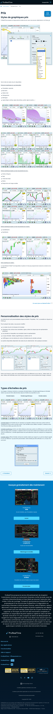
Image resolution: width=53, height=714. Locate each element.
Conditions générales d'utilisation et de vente (26, 687)
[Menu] (50, 2)
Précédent (6, 473)
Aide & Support (6, 6)
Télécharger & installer (26, 552)
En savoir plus (26, 586)
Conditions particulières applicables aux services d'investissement (26, 691)
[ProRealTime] (7, 2)
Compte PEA (45, 2)
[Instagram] (32, 678)
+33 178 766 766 (39, 633)
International (13, 636)
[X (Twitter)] (21, 678)
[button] (26, 656)
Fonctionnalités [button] (26, 649)
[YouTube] (28, 678)
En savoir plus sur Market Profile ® (42, 303)
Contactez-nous (39, 636)
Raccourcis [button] (26, 641)
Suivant (48, 473)
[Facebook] (25, 678)
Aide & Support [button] (26, 652)
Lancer (26, 518)
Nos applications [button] (26, 645)
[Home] (13, 633)
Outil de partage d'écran (26, 684)
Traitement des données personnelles (26, 695)
